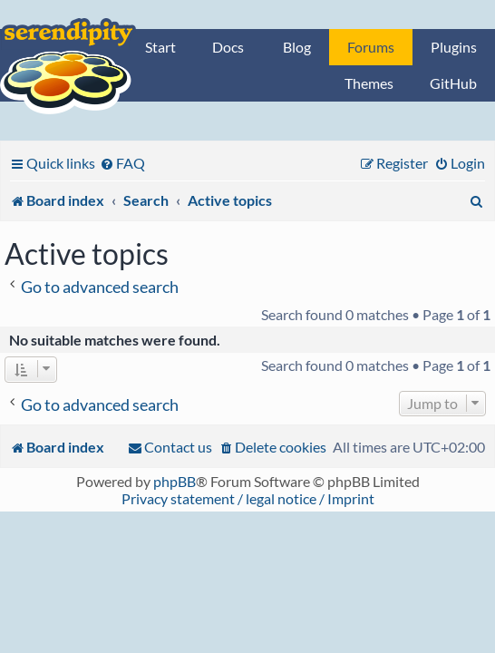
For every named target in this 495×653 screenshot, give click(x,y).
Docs (228, 46)
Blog (297, 46)
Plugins (454, 46)
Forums (370, 46)
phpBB (174, 481)
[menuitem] (122, 163)
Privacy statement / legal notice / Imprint (247, 498)
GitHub (453, 83)
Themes (369, 83)
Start (160, 46)
